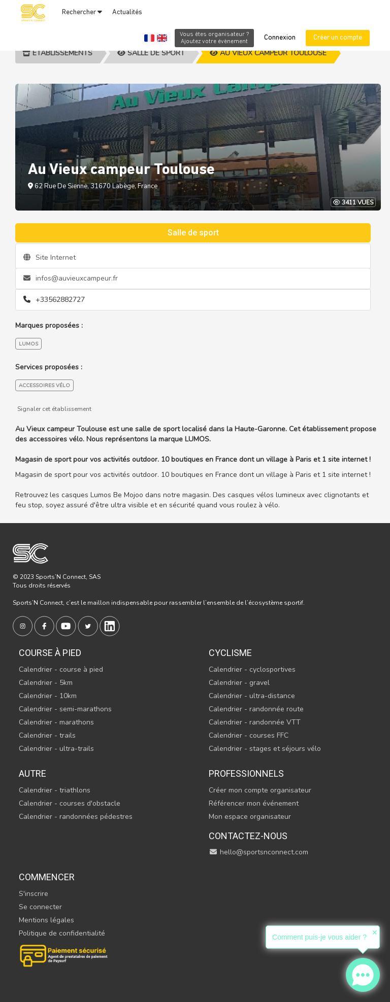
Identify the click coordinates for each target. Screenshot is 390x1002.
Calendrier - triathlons (54, 790)
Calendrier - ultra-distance (252, 696)
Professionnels (246, 773)
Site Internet (49, 257)
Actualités (127, 12)
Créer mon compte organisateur (260, 790)
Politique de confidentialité (62, 933)
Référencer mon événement (254, 803)
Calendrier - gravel (239, 682)
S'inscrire (33, 894)
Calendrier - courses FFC (248, 735)
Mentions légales (46, 920)
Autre (32, 773)
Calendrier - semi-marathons (65, 709)
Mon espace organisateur (250, 816)
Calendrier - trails (47, 735)
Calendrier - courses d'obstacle (69, 803)
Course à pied (50, 652)
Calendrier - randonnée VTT (255, 722)
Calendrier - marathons (56, 722)
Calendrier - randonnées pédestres (76, 816)
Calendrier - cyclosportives (252, 669)
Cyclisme (230, 652)
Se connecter (40, 907)
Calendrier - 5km (46, 682)
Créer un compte (337, 38)
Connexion (280, 38)
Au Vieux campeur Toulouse (268, 53)
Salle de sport (151, 53)
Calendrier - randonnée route (256, 709)
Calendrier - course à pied (61, 669)
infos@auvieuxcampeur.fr (70, 278)
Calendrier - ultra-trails (56, 748)
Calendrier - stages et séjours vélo (265, 748)
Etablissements (57, 53)
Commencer (47, 877)
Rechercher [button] (82, 12)
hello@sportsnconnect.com (258, 852)
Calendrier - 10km (48, 696)
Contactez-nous (248, 836)
